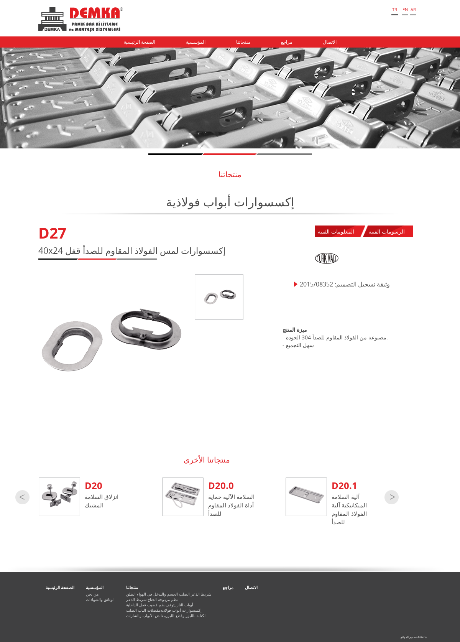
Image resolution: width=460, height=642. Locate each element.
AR (413, 9)
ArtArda (422, 637)
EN (405, 9)
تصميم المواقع (409, 637)
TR (394, 9)
